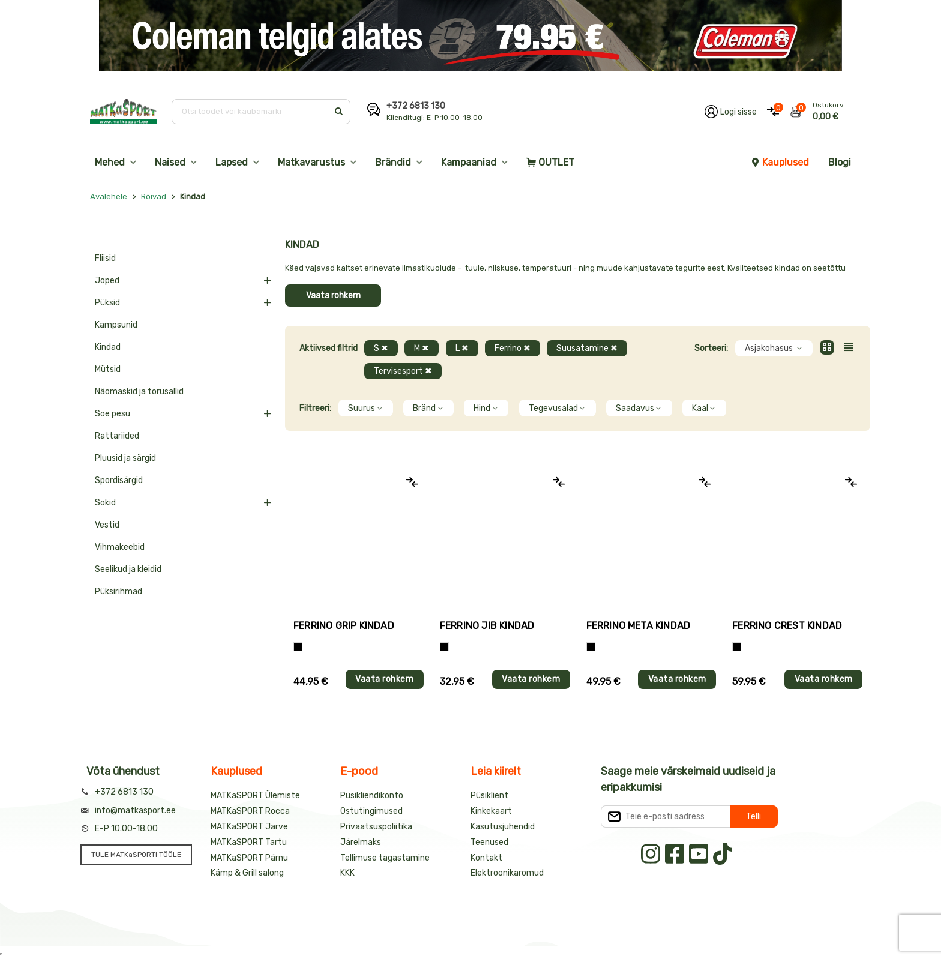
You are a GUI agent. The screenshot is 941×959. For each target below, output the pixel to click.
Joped (107, 280)
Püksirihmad (118, 591)
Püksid (107, 303)
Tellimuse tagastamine (385, 858)
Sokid (105, 503)
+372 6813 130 (415, 106)
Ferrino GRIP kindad (343, 625)
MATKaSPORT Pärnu (249, 858)
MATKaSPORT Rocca (250, 811)
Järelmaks (360, 842)
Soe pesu (112, 414)
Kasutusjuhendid (502, 827)
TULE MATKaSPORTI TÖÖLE (136, 854)
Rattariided (117, 436)
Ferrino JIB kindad (487, 625)
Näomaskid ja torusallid (139, 391)
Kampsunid (116, 325)
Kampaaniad (468, 162)
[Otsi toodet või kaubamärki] (251, 112)
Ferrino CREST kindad (787, 625)
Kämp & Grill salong (247, 873)
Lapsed (231, 162)
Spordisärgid (119, 480)
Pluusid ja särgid (125, 458)
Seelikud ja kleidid (128, 569)
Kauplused (779, 162)
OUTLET (550, 162)
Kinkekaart (491, 811)
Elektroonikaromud (507, 873)
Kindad (108, 347)
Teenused (489, 842)
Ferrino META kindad (638, 625)
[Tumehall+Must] (297, 646)
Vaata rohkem (333, 295)
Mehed (110, 162)
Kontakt (486, 858)
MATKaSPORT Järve (249, 827)
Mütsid (108, 369)
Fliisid (105, 258)
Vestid (107, 525)
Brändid (393, 162)
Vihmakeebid (120, 547)
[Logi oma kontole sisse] (731, 111)
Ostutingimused (371, 811)
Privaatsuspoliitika (376, 827)
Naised (170, 162)
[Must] (444, 646)
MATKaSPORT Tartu (249, 842)
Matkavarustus (311, 162)
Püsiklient (489, 795)
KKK (347, 873)
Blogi (839, 162)
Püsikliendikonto (371, 795)
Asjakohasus (774, 348)
